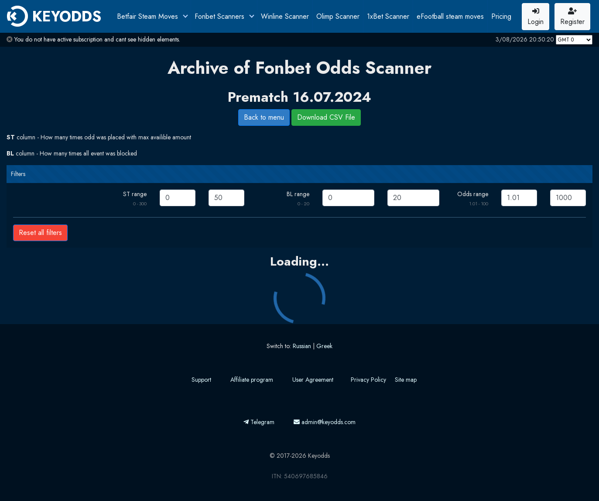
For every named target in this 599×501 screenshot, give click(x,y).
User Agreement (312, 379)
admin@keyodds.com (325, 422)
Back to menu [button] (264, 117)
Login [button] (535, 17)
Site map (406, 379)
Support (201, 379)
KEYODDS (54, 16)
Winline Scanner (285, 16)
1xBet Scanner (388, 16)
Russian (302, 346)
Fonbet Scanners (220, 16)
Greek (324, 346)
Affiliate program (251, 379)
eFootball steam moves (450, 16)
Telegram (258, 422)
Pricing (501, 16)
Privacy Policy (368, 379)
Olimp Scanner (337, 16)
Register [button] (572, 17)
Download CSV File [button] (326, 117)
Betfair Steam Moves (148, 16)
